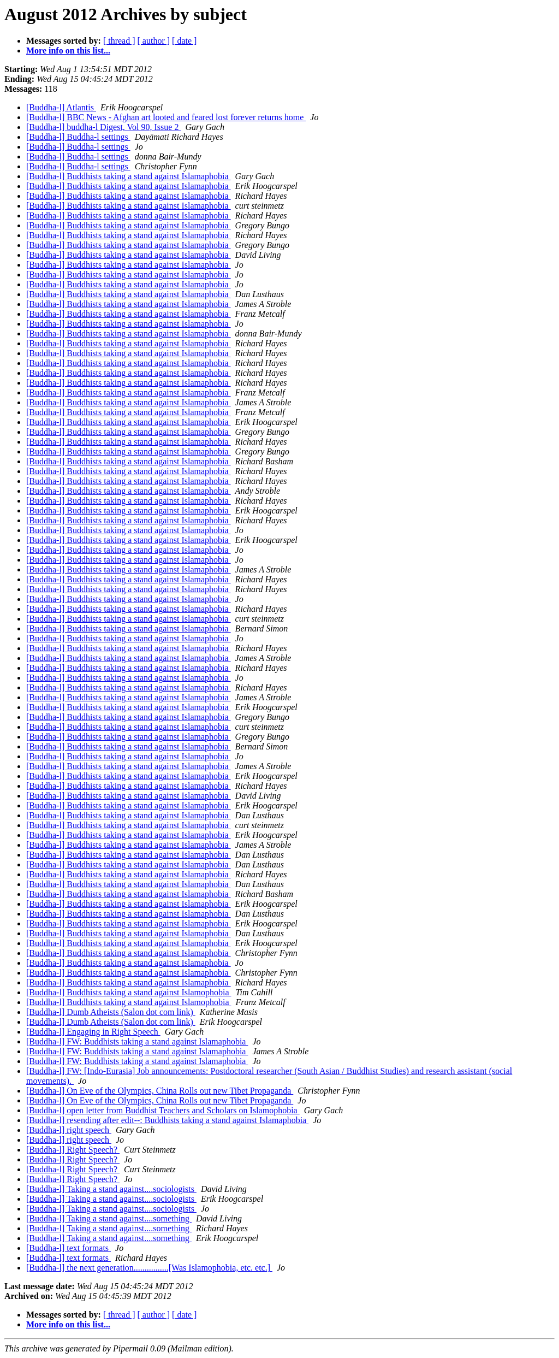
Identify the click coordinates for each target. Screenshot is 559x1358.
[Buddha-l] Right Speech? (73, 1149)
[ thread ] (119, 40)
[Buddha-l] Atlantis (61, 107)
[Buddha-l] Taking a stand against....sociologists (111, 1189)
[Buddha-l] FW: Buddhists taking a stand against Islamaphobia (137, 1041)
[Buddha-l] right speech (68, 1130)
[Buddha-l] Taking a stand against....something (109, 1218)
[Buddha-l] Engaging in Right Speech (93, 1031)
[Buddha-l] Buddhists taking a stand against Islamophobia (128, 992)
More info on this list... (68, 50)
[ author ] (154, 40)
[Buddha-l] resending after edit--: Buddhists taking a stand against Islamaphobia (167, 1120)
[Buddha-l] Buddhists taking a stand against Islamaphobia (128, 176)
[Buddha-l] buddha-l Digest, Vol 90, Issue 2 (103, 127)
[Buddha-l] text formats (68, 1248)
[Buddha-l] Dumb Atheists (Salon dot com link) (110, 1012)
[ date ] (184, 40)
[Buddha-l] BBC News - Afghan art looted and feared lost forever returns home (166, 117)
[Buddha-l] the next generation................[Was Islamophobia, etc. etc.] (149, 1267)
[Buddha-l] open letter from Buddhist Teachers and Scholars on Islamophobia (163, 1110)
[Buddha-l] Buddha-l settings (78, 136)
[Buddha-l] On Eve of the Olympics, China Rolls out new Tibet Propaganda (159, 1090)
